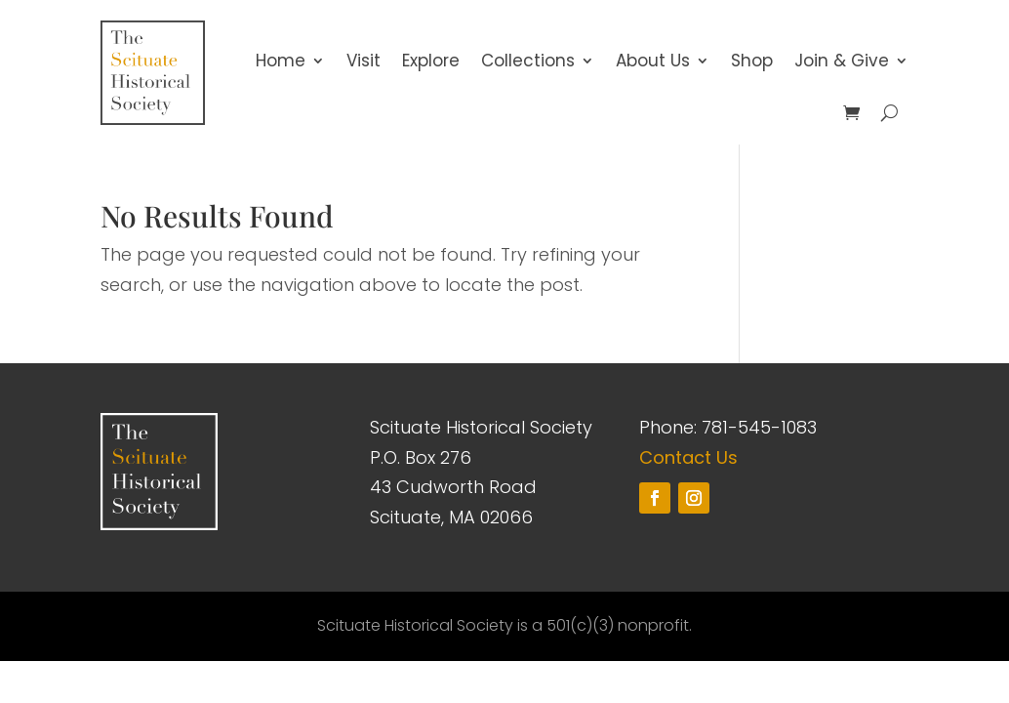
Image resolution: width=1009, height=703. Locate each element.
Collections (528, 60)
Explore (431, 60)
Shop (752, 60)
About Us (653, 60)
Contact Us (688, 457)
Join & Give (841, 60)
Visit (363, 60)
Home (280, 60)
